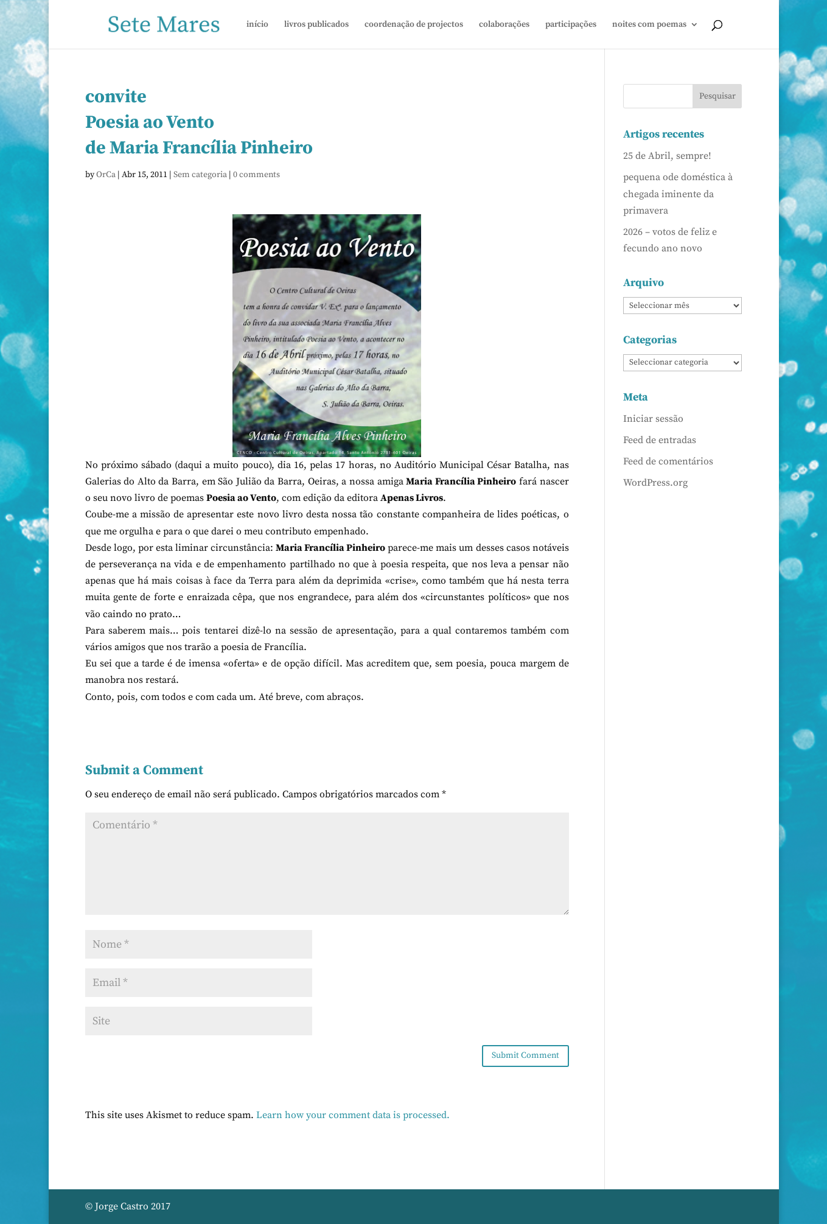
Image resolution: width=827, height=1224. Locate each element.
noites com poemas (649, 25)
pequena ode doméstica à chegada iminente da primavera (678, 193)
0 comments (256, 174)
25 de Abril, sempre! (667, 156)
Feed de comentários (668, 461)
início (257, 25)
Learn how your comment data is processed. (353, 1115)
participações (570, 25)
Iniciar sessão (653, 419)
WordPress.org (655, 483)
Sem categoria (200, 174)
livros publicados (316, 25)
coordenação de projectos (414, 25)
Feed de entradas (659, 440)
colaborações (504, 25)
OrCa (106, 174)
